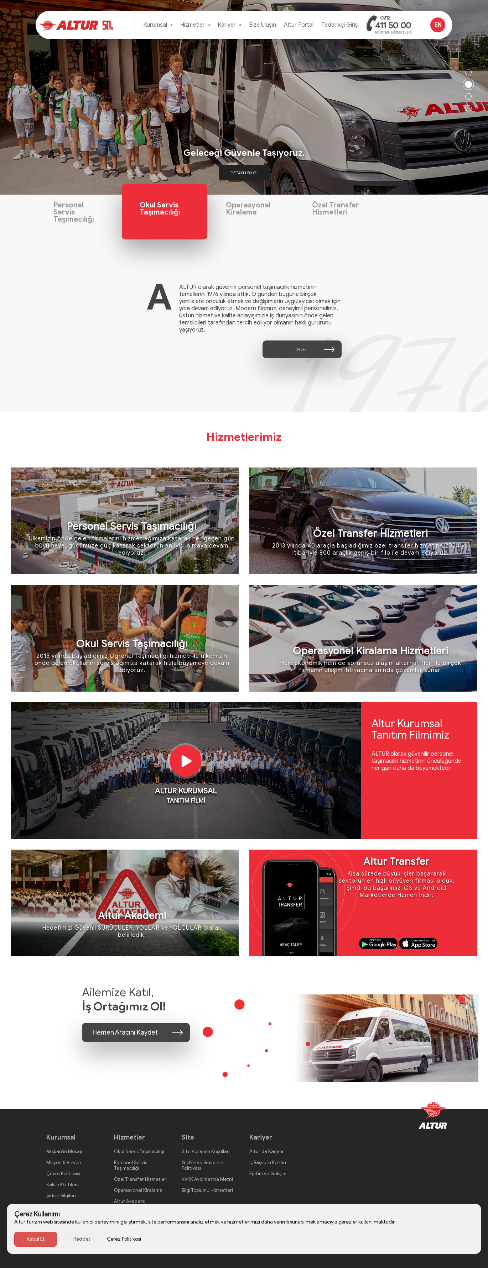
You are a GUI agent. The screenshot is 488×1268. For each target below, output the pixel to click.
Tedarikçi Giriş (339, 25)
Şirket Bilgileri (61, 1196)
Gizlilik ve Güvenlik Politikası (202, 1165)
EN (437, 24)
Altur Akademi (129, 1201)
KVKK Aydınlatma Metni (207, 1179)
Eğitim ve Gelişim (267, 1174)
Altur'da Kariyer (266, 1151)
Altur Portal (298, 25)
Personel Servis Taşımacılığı (73, 212)
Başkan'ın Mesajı (64, 1151)
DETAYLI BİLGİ (244, 172)
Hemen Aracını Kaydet (125, 1032)
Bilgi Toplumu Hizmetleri (207, 1190)
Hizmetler (192, 25)
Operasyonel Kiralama (248, 209)
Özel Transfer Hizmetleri (335, 209)
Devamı (302, 349)
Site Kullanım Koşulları (206, 1151)
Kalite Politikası (62, 1185)
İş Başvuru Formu (267, 1162)
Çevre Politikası (63, 1174)
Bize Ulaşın (262, 25)
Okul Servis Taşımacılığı (160, 209)
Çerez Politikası (124, 1239)
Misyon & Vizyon (63, 1162)
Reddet (81, 1239)
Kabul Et (36, 1239)
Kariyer (227, 25)
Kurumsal (155, 25)
